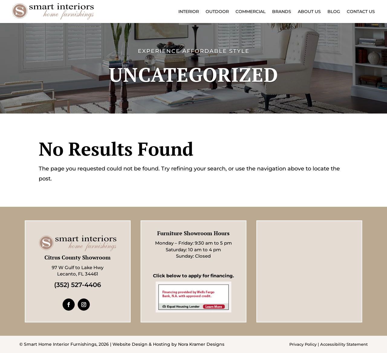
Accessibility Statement (344, 344)
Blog (333, 11)
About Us (309, 11)
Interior (188, 11)
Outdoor (217, 11)
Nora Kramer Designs (201, 344)
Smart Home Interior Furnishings (60, 344)
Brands (281, 11)
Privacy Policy (303, 344)
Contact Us (361, 11)
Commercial (250, 11)
